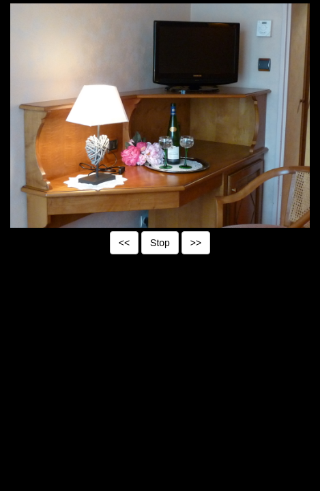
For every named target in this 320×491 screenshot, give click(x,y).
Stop (160, 242)
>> (195, 242)
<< (124, 242)
